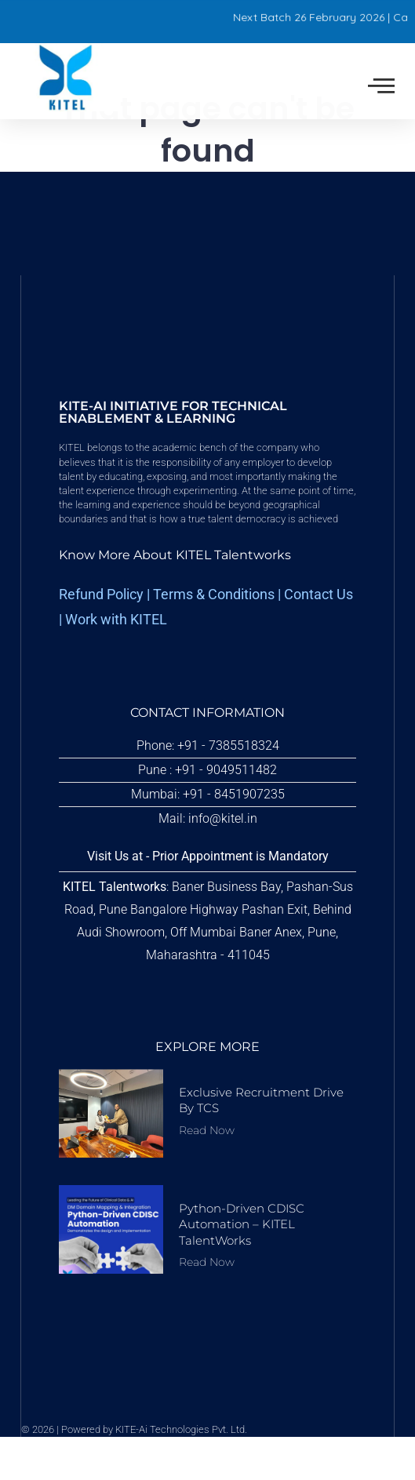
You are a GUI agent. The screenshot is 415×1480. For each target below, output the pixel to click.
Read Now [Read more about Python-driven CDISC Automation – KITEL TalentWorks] (207, 1305)
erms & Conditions (218, 638)
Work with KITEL (116, 663)
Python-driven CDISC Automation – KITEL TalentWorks (241, 1268)
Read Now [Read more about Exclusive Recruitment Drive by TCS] (207, 1173)
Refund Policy (101, 638)
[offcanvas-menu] (381, 86)
